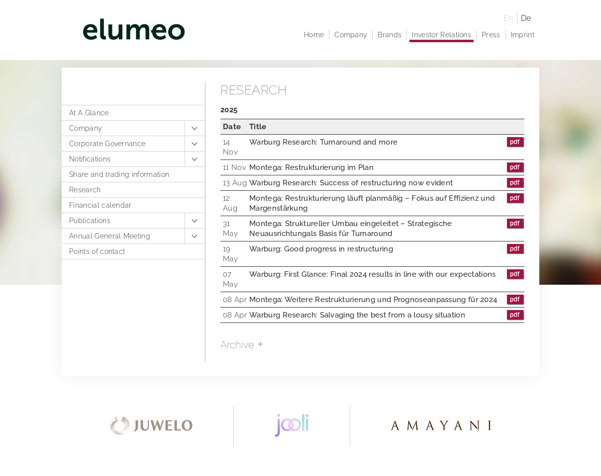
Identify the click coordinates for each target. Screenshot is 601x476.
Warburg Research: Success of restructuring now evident (386, 183)
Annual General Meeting (109, 236)
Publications (89, 221)
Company (85, 128)
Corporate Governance (107, 144)
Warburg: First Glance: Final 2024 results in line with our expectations (386, 274)
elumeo (282, 31)
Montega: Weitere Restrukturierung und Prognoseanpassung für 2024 (386, 300)
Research (85, 190)
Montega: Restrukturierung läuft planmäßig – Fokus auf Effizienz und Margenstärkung (386, 203)
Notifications (89, 159)
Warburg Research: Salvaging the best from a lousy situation (386, 315)
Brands (389, 35)
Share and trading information (119, 174)
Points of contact (97, 251)
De (526, 18)
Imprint (522, 35)
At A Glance (89, 113)
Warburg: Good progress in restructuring (386, 249)
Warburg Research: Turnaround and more (386, 142)
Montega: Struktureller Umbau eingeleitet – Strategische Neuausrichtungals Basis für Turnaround (386, 228)
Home (314, 35)
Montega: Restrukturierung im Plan (386, 167)
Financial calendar (100, 205)
